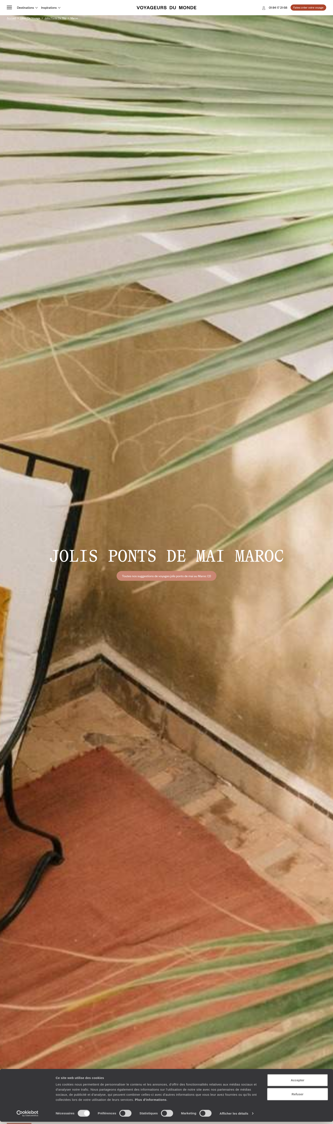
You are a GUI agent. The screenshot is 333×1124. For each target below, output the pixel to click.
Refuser (297, 1096)
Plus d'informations (150, 1102)
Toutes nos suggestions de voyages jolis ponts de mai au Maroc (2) (166, 576)
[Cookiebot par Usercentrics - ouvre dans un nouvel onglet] (27, 1116)
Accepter (297, 1082)
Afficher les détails (234, 1115)
